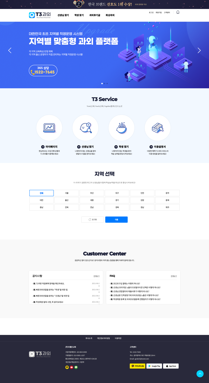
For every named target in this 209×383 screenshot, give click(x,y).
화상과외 (110, 15)
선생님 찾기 (63, 15)
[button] (199, 50)
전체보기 (97, 276)
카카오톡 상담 (139, 366)
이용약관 (118, 338)
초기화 (94, 219)
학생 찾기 (79, 15)
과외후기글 (94, 15)
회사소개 (89, 338)
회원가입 (159, 12)
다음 (116, 219)
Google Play (156, 366)
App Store (172, 366)
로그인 (151, 12)
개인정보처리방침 (103, 338)
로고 (40, 15)
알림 (178, 12)
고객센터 (167, 12)
